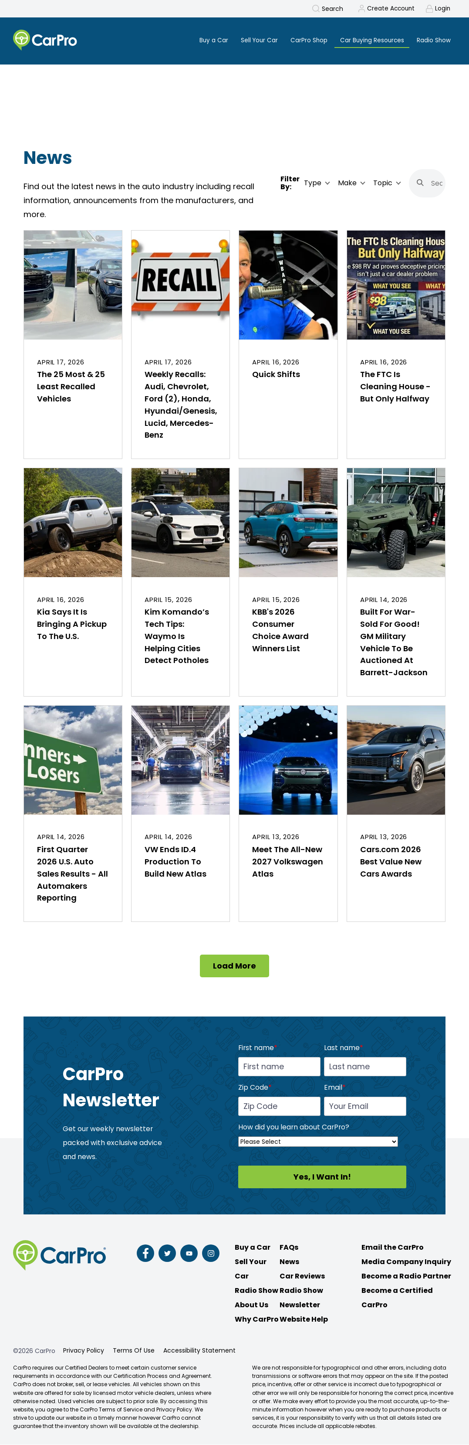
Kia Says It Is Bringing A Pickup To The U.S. (72, 624)
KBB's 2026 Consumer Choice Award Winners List (280, 630)
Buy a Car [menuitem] (207, 40)
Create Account (389, 8)
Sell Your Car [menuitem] (254, 40)
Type (312, 183)
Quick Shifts (276, 374)
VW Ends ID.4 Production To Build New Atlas (175, 862)
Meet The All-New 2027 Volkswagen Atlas (287, 862)
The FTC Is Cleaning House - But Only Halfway (395, 387)
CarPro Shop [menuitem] (305, 40)
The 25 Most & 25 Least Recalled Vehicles (71, 387)
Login (442, 8)
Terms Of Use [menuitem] (134, 1350)
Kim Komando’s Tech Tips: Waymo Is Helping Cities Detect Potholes (177, 636)
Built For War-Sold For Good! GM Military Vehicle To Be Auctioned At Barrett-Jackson (394, 643)
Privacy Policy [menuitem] (83, 1350)
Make (347, 183)
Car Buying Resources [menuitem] (370, 40)
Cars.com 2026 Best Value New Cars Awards (391, 862)
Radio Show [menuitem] (433, 40)
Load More (234, 966)
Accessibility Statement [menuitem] (199, 1350)
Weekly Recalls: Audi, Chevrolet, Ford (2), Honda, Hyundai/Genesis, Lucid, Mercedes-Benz (181, 405)
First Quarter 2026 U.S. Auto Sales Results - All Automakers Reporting (72, 874)
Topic (382, 183)
